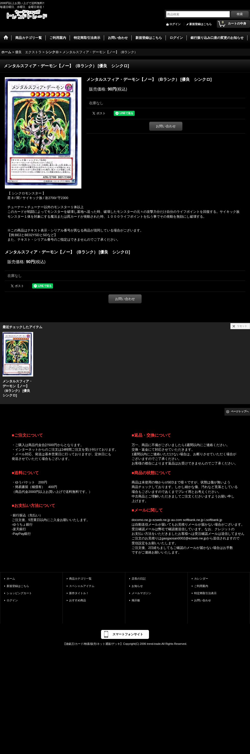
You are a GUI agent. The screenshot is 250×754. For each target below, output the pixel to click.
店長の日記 (139, 578)
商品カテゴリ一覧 (80, 578)
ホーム (11, 578)
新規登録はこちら (200, 24)
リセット (242, 326)
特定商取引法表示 (205, 593)
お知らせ (137, 585)
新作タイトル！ (79, 593)
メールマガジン (141, 593)
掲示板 (136, 600)
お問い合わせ (166, 126)
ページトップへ (240, 411)
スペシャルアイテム (81, 585)
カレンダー (201, 578)
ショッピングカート (19, 593)
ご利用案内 (201, 585)
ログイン (175, 24)
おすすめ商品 (77, 600)
